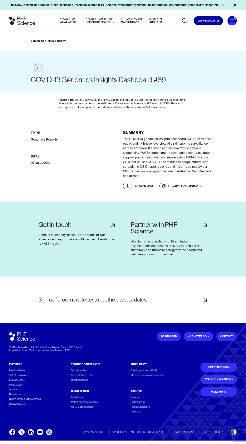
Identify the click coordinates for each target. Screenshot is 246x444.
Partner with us (138, 402)
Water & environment (18, 375)
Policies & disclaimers (140, 407)
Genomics (14, 389)
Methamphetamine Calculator (84, 402)
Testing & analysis (79, 370)
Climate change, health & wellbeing (25, 399)
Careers (134, 397)
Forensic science (17, 380)
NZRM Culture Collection (82, 407)
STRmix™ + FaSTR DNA (218, 379)
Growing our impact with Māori (145, 370)
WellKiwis (218, 391)
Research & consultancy (82, 375)
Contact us (136, 411)
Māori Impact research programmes (147, 375)
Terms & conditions (182, 432)
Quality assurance (79, 380)
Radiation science (17, 394)
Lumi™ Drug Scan (219, 367)
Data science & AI (17, 403)
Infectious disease (17, 370)
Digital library (77, 397)
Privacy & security (212, 432)
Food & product (16, 384)
